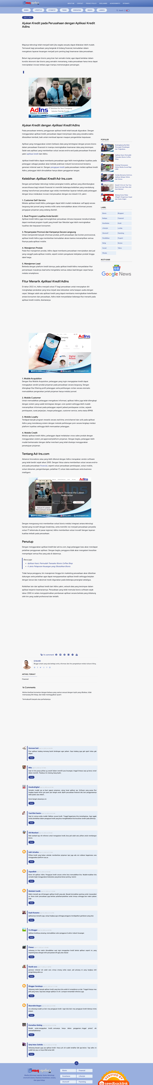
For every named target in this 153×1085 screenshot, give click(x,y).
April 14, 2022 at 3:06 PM (45, 748)
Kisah (119, 223)
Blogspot (121, 213)
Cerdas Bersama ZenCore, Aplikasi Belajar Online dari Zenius (123, 177)
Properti (120, 238)
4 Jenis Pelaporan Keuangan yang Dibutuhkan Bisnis (48, 566)
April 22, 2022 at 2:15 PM (48, 1006)
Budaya (104, 218)
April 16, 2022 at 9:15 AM (46, 852)
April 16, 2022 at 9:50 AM (43, 872)
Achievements (115, 3)
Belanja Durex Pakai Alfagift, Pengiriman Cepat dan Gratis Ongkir (123, 197)
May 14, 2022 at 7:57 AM (49, 1045)
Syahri (37, 661)
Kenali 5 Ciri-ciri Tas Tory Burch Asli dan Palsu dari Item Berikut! (123, 187)
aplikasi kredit (33, 154)
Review (120, 243)
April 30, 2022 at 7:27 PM (49, 1025)
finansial (43, 466)
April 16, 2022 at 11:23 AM (48, 891)
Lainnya (102, 10)
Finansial (121, 218)
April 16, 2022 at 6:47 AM (46, 787)
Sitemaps (126, 3)
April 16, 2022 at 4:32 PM (44, 930)
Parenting (121, 233)
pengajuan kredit (57, 167)
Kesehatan (77, 10)
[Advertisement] (60, 36)
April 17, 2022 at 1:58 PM (44, 967)
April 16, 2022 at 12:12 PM (47, 913)
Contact (80, 3)
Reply (31, 757)
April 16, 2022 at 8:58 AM (45, 833)
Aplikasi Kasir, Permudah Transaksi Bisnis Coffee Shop (50, 563)
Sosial (104, 248)
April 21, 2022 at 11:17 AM (50, 986)
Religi (104, 243)
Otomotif (52, 10)
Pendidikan (105, 238)
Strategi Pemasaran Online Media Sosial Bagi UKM (123, 167)
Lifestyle (38, 10)
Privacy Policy (91, 3)
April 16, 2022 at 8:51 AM (48, 813)
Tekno (64, 10)
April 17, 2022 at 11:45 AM (41, 947)
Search (120, 10)
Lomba (120, 228)
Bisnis (26, 10)
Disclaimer (103, 3)
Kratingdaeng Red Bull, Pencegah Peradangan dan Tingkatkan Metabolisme (122, 147)
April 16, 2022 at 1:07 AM (39, 768)
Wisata (90, 10)
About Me (71, 3)
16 (47, 655)
